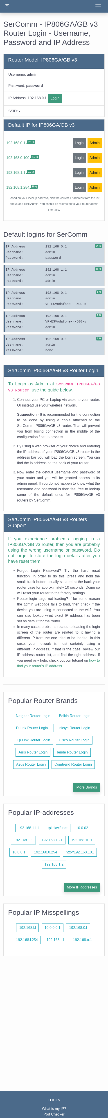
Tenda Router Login (72, 752)
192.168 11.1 (28, 828)
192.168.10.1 (81, 840)
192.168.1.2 (54, 864)
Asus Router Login (31, 764)
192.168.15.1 (52, 840)
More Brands (86, 787)
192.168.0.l (78, 928)
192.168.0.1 (15, 143)
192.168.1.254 (17, 187)
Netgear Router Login (33, 716)
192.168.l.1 (55, 940)
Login (55, 98)
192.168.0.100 (17, 158)
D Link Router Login (32, 728)
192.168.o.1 (82, 940)
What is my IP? (54, 1109)
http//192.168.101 (80, 852)
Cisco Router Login (74, 740)
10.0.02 (82, 828)
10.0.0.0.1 (53, 928)
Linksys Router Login (73, 728)
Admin (95, 143)
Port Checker (53, 1114)
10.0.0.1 (18, 852)
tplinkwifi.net (57, 828)
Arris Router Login (32, 752)
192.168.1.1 (15, 173)
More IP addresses (82, 887)
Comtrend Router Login (73, 764)
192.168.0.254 (45, 852)
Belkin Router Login (74, 716)
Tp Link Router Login (33, 740)
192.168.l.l (27, 928)
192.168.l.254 (27, 940)
